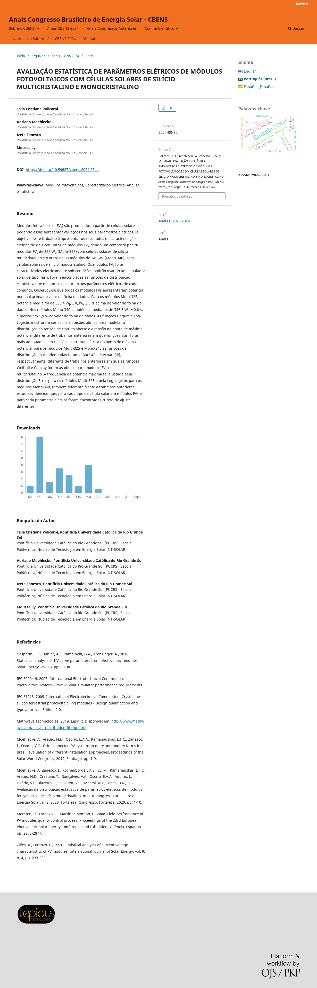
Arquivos (38, 55)
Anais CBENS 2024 (63, 28)
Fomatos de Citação (177, 196)
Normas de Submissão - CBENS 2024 (44, 38)
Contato (90, 38)
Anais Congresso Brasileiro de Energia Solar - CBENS (88, 19)
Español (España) (259, 86)
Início (21, 55)
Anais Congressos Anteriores (112, 28)
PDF (169, 107)
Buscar (296, 28)
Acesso (302, 3)
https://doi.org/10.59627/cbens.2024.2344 (62, 169)
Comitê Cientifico (160, 28)
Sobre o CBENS (22, 28)
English (250, 71)
